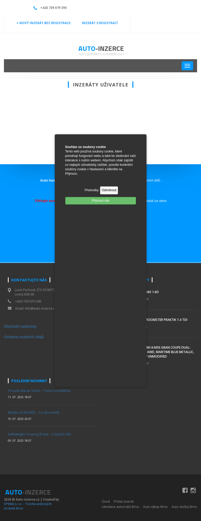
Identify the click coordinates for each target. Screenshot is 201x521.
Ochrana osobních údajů (24, 337)
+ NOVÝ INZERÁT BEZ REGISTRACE (43, 23)
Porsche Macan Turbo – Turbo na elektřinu (39, 390)
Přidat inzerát (124, 501)
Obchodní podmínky (20, 326)
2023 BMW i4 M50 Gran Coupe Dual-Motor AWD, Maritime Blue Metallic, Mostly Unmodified (164, 352)
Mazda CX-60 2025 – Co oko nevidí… (34, 412)
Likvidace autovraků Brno (120, 506)
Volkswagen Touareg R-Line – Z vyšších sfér (40, 434)
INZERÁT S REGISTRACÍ (100, 23)
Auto (101, 48)
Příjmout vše (100, 200)
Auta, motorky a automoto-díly (101, 54)
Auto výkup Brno (155, 506)
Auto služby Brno (184, 506)
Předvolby (92, 190)
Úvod (106, 501)
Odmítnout (109, 190)
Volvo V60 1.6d (146, 292)
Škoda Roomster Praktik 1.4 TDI (160, 319)
